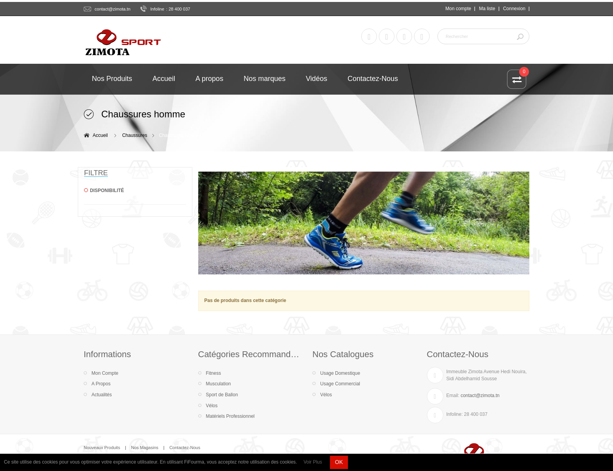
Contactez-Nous (184, 447)
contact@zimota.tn (113, 9)
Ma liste (487, 8)
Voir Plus (312, 462)
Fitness (213, 373)
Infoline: (454, 414)
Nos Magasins (144, 447)
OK (339, 462)
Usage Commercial (340, 384)
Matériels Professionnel (230, 416)
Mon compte (458, 8)
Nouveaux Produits (102, 447)
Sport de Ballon (222, 394)
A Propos (101, 384)
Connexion (514, 8)
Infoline (158, 9)
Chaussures (134, 135)
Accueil (100, 135)
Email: (452, 395)
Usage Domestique (340, 373)
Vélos (212, 405)
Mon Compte (104, 373)
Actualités (101, 394)
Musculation (218, 384)
